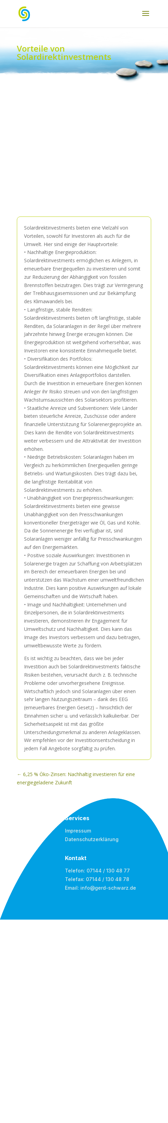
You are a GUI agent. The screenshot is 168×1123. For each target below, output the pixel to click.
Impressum (78, 831)
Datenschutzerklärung (92, 839)
